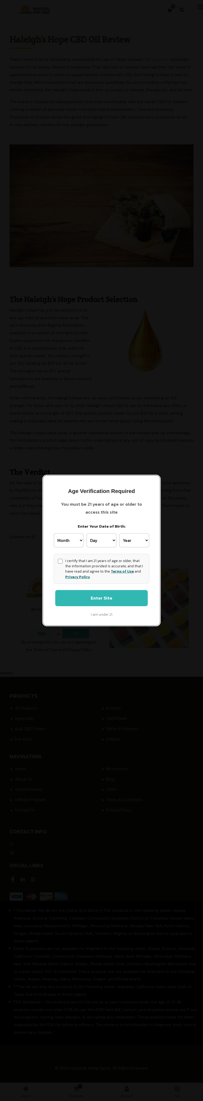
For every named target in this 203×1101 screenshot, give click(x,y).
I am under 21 (101, 615)
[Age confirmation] (60, 561)
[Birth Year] (134, 540)
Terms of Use (122, 571)
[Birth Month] (69, 540)
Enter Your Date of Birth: (102, 526)
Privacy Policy (77, 576)
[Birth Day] (101, 540)
